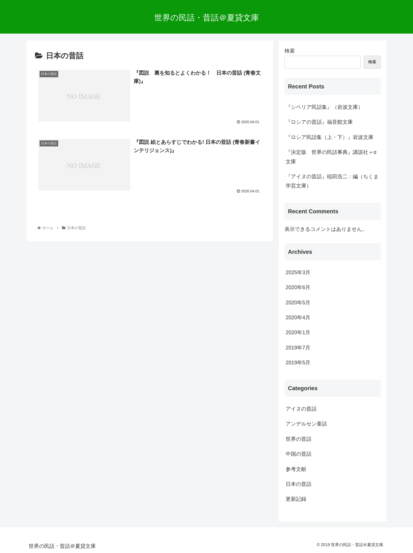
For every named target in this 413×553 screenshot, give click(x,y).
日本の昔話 (298, 484)
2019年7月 (298, 348)
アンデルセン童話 (306, 424)
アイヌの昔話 (301, 409)
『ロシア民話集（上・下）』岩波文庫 (329, 137)
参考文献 (296, 469)
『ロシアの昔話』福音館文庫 (319, 122)
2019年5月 (298, 363)
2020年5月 (298, 302)
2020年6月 (298, 287)
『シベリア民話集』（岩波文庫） (324, 107)
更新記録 (296, 499)
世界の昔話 (298, 439)
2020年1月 (298, 332)
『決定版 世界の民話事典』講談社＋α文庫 (331, 156)
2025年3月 (298, 272)
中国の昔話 (298, 454)
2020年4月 (298, 317)
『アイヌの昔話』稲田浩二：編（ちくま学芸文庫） (332, 181)
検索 (290, 51)
